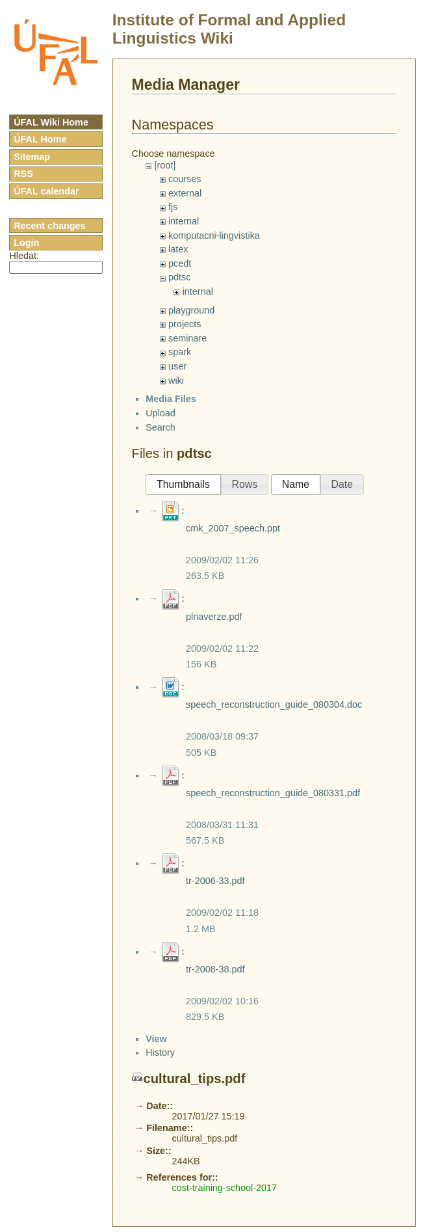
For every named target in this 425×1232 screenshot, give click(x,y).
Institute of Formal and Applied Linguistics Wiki (229, 29)
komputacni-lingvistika (214, 235)
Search (160, 736)
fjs (172, 207)
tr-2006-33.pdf (215, 1190)
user (177, 366)
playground (191, 310)
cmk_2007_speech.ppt (233, 838)
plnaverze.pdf (214, 925)
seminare (187, 338)
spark (179, 352)
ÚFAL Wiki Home (51, 122)
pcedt (179, 263)
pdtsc (179, 277)
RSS (23, 173)
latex (178, 249)
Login (26, 242)
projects (184, 324)
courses (184, 179)
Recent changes (49, 226)
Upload (160, 722)
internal (183, 221)
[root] (164, 165)
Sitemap (32, 157)
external (184, 193)
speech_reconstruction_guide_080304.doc (274, 1014)
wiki (176, 380)
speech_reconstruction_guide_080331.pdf (273, 1102)
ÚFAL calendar (46, 191)
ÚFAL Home (40, 139)
